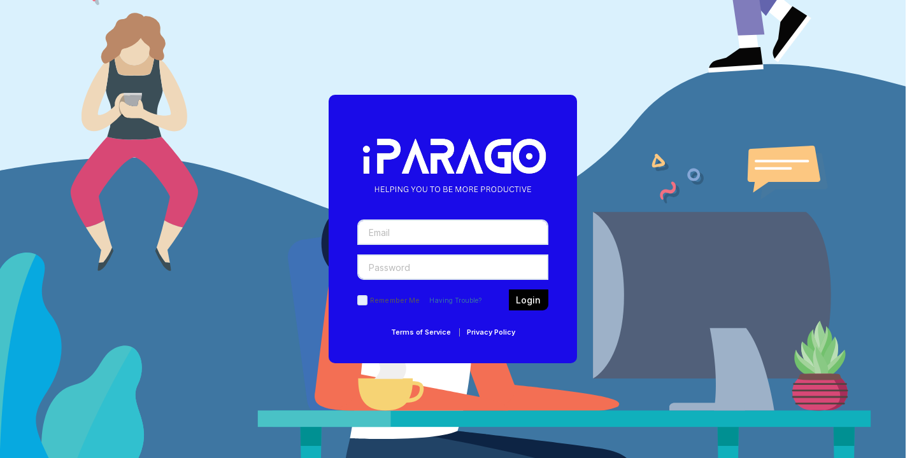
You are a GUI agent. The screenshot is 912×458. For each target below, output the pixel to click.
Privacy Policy (491, 332)
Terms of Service (421, 332)
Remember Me (395, 300)
